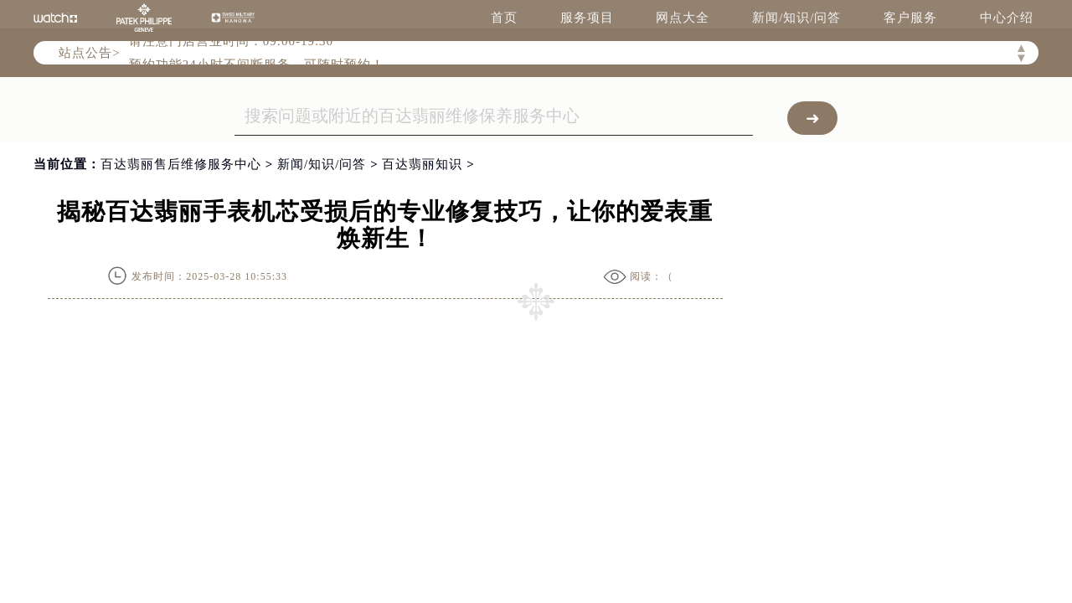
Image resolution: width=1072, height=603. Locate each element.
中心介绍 (1006, 17)
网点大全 (682, 17)
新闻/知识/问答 (796, 17)
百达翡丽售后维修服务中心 (180, 164)
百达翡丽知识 (422, 164)
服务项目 (587, 17)
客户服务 (910, 17)
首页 (504, 17)
